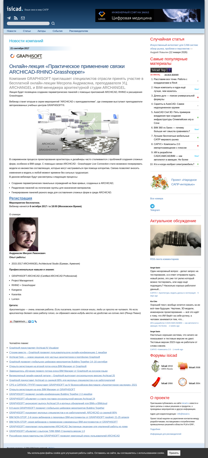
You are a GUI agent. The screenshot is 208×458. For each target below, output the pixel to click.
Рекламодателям (78, 31)
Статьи (27, 31)
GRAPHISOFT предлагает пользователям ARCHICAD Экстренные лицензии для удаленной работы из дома (68, 426)
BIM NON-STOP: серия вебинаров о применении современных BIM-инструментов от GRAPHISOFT (63, 422)
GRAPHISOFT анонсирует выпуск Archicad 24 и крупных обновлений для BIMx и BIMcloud (58, 403)
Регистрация (20, 198)
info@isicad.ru (184, 414)
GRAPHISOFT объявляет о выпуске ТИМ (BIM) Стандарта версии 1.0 (47, 431)
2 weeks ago (174, 326)
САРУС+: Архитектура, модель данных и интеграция (173, 293)
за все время (171, 74)
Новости (11, 31)
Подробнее (155, 429)
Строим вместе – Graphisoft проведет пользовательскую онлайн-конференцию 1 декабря (58, 352)
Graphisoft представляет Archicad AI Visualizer (34, 347)
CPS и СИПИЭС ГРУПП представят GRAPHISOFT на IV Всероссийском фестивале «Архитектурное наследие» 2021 (73, 384)
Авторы (42, 31)
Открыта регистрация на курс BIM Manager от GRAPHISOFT (42, 389)
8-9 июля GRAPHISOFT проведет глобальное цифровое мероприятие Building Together (56, 408)
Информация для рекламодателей (165, 434)
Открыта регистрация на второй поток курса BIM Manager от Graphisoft (48, 366)
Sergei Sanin (155, 268)
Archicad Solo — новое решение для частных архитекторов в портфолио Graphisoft (54, 357)
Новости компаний (26, 41)
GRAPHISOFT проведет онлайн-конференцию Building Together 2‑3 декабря (50, 394)
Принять (174, 453)
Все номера (156, 198)
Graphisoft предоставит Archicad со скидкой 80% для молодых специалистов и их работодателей (62, 380)
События (57, 31)
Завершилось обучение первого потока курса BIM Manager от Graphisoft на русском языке (58, 371)
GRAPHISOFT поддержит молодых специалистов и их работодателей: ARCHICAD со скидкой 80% (63, 412)
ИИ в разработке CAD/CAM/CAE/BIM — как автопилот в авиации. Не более (171, 156)
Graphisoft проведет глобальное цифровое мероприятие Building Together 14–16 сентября (58, 361)
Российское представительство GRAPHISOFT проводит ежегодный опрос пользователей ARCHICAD (64, 435)
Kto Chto (153, 301)
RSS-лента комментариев (164, 259)
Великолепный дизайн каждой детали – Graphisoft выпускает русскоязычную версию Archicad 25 (62, 375)
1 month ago (178, 349)
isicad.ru (185, 403)
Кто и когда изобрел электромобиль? (174, 164)
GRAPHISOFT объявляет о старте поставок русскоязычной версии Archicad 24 (52, 398)
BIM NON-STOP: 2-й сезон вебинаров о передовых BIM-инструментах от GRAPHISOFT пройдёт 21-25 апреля (69, 417)
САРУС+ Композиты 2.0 (160, 349)
